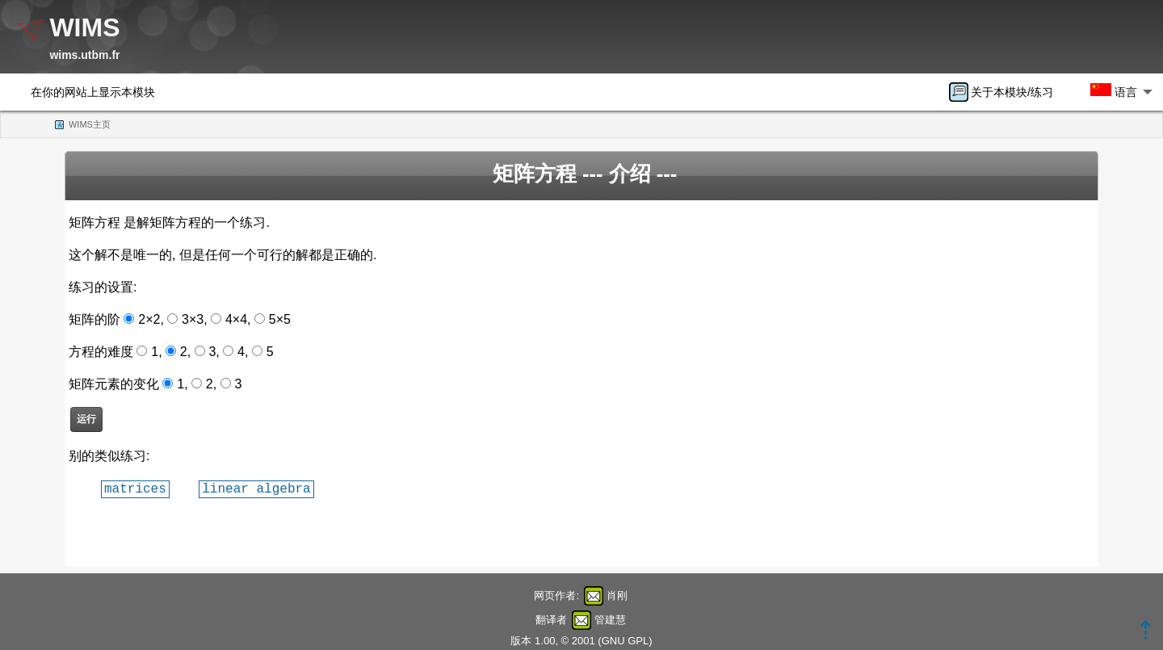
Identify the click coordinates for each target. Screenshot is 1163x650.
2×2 (149, 319)
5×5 (280, 319)
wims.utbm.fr (84, 54)
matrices (135, 488)
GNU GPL (625, 641)
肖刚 (617, 595)
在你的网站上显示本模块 (93, 92)
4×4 (236, 319)
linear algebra (256, 488)
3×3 (193, 319)
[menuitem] (1006, 92)
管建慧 (610, 620)
